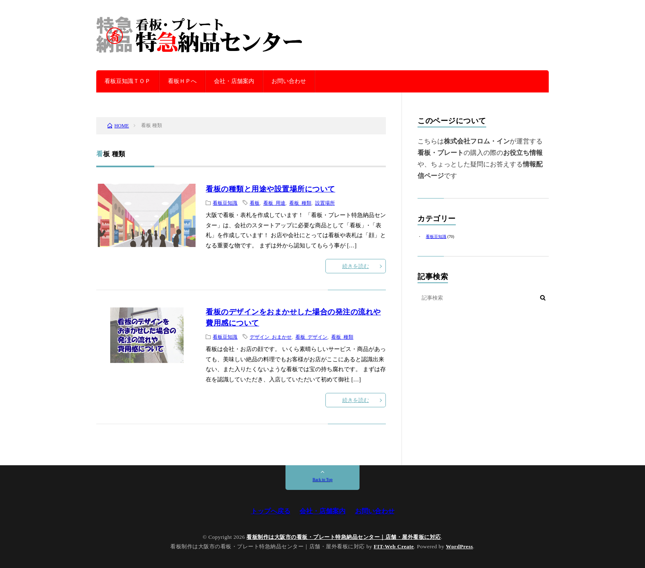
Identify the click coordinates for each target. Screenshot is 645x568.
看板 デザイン (311, 336)
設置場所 (325, 202)
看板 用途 (274, 202)
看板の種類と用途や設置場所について (270, 189)
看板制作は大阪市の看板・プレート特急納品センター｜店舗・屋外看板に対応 (343, 537)
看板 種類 (300, 202)
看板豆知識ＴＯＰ (127, 81)
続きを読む (355, 266)
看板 (255, 202)
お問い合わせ (288, 81)
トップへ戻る (270, 511)
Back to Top (323, 479)
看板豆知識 (225, 202)
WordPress (459, 546)
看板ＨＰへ (182, 81)
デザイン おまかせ (271, 336)
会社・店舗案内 (234, 81)
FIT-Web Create (394, 546)
